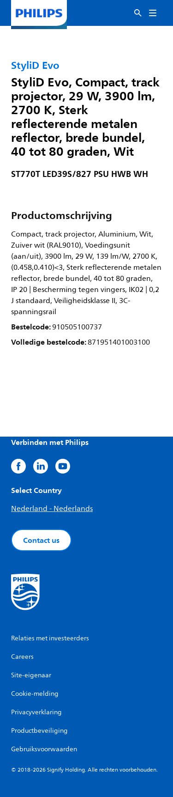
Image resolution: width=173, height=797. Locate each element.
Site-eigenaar (31, 675)
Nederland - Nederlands (52, 509)
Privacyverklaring (36, 712)
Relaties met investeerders (50, 638)
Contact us (41, 540)
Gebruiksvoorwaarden (44, 749)
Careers (22, 656)
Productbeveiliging (39, 730)
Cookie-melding (35, 693)
